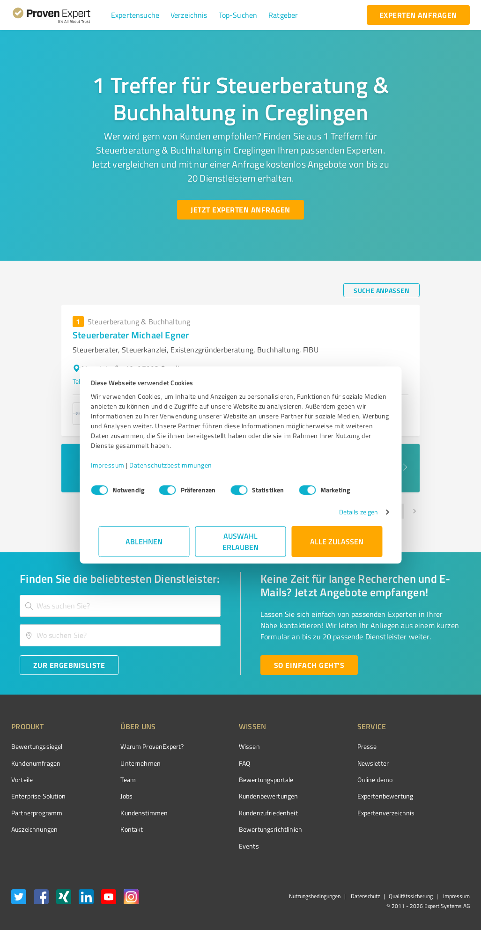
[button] (135, 15)
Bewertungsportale (231, 779)
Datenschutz (364, 896)
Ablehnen (144, 541)
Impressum (116, 465)
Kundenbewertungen (233, 795)
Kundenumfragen (35, 763)
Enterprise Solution (38, 795)
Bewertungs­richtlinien (235, 829)
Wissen (214, 746)
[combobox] (120, 606)
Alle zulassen (337, 541)
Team (110, 779)
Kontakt (114, 829)
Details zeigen (350, 511)
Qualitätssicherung (411, 896)
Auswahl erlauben (240, 541)
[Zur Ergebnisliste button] (69, 665)
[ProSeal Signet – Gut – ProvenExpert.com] (435, 764)
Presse (314, 746)
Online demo (322, 779)
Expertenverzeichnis (333, 812)
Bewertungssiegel (36, 746)
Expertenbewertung (332, 795)
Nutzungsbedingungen (314, 896)
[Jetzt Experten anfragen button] (240, 210)
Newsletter (320, 763)
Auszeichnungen (34, 829)
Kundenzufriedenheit (233, 812)
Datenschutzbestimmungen (178, 465)
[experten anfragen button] (418, 15)
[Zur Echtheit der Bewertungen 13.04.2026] (435, 829)
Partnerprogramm (36, 812)
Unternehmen (123, 763)
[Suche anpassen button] (381, 290)
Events (214, 846)
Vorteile (22, 779)
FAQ (209, 763)
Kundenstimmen (126, 812)
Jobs (109, 795)
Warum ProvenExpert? (134, 746)
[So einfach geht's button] (309, 665)
